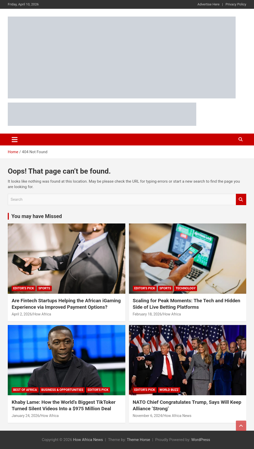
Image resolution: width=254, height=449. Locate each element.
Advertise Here (209, 4)
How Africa (42, 314)
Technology (185, 288)
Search (241, 199)
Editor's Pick (23, 288)
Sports (44, 288)
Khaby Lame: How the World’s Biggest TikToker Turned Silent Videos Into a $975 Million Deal (63, 405)
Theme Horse (138, 439)
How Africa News (178, 416)
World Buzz (169, 390)
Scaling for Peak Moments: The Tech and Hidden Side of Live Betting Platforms (187, 304)
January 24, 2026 (25, 416)
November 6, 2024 (147, 416)
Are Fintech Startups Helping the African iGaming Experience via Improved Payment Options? (66, 304)
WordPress (200, 439)
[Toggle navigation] (14, 139)
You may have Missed (36, 216)
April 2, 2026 (22, 314)
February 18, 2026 (147, 314)
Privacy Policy (236, 4)
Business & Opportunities (62, 390)
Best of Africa (25, 390)
